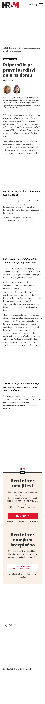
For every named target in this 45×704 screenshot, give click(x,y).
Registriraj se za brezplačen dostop (22, 567)
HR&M (5, 48)
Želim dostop (22, 516)
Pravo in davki (15, 48)
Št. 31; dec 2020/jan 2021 (21, 669)
